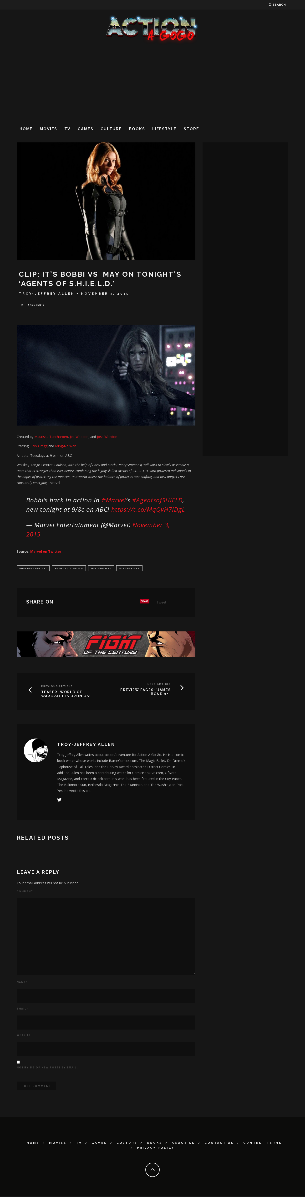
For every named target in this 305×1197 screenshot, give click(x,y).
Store (191, 129)
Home (26, 129)
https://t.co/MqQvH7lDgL (148, 509)
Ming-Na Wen (129, 568)
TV (67, 129)
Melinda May (101, 568)
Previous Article (57, 687)
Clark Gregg (38, 446)
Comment (25, 892)
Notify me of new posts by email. (47, 1068)
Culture (111, 129)
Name (22, 983)
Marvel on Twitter (45, 552)
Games (85, 129)
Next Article (159, 685)
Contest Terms (262, 1143)
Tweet (161, 603)
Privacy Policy (156, 1149)
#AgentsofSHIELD (157, 500)
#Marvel (114, 500)
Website (24, 1036)
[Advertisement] (152, 83)
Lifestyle (164, 129)
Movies (48, 129)
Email (22, 1009)
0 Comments (36, 305)
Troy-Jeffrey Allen (47, 293)
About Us (183, 1143)
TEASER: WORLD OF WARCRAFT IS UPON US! (66, 695)
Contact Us (219, 1143)
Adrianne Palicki (33, 568)
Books (137, 129)
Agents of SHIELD (69, 568)
